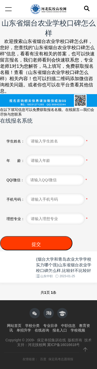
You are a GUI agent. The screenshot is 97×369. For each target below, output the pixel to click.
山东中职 (46, 276)
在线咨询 (42, 330)
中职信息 (68, 325)
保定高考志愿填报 (60, 359)
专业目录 (50, 325)
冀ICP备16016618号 (63, 345)
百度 (43, 359)
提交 (36, 244)
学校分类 (32, 325)
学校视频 (78, 330)
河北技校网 (37, 345)
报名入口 (60, 330)
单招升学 (24, 330)
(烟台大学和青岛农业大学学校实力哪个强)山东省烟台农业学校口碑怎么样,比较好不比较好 (63, 265)
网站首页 (14, 325)
